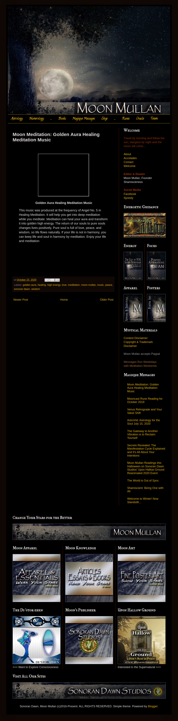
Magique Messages (83, 118)
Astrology (17, 118)
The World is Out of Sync (143, 480)
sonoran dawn (22, 289)
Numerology (36, 118)
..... (51, 118)
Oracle (140, 118)
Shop (104, 118)
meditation (74, 284)
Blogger (153, 706)
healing (42, 284)
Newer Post (20, 299)
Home (64, 299)
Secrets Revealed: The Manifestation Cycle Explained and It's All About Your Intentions (146, 450)
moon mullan (88, 284)
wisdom (35, 289)
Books (62, 118)
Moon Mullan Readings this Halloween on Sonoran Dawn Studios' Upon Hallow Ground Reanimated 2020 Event (145, 468)
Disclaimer (130, 346)
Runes (125, 118)
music (100, 284)
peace (108, 284)
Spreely (128, 198)
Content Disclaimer (136, 338)
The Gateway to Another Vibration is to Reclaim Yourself (142, 434)
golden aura (29, 284)
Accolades (130, 158)
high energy (53, 284)
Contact (128, 162)
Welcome (129, 166)
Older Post (106, 299)
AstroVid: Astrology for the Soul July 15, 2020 (143, 422)
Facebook (130, 194)
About (127, 154)
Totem (154, 118)
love (64, 284)
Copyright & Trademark (138, 342)
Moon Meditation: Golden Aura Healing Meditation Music (143, 388)
